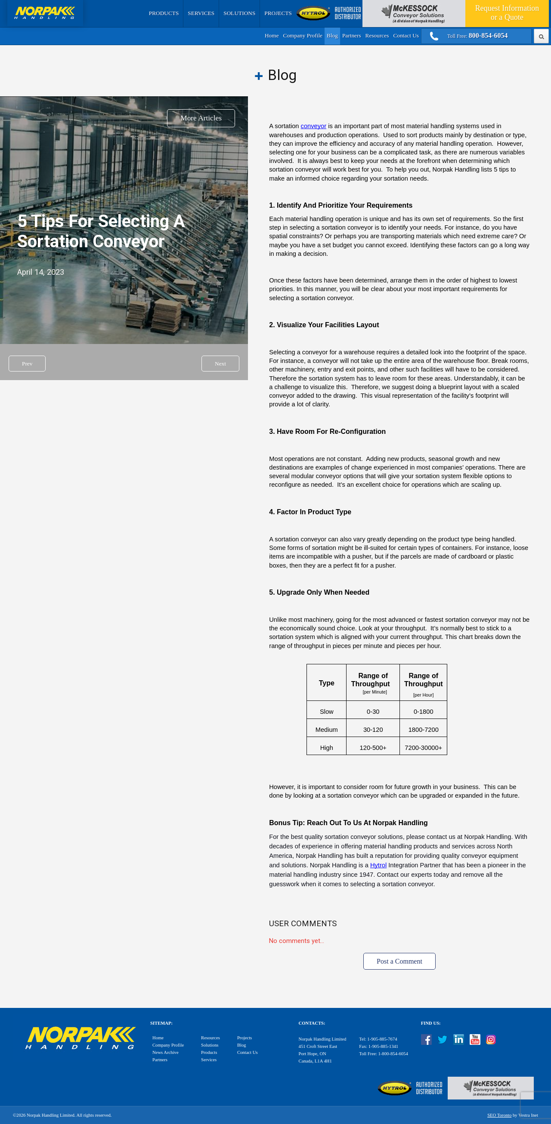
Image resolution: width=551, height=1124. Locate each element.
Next (220, 363)
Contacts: (312, 1023)
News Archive (165, 1052)
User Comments (303, 923)
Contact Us (406, 35)
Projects (278, 13)
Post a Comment (399, 961)
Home (272, 35)
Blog (332, 35)
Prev (27, 363)
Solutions (239, 13)
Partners (351, 35)
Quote (507, 12)
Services (201, 13)
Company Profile (302, 35)
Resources (377, 35)
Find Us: (431, 1023)
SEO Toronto (499, 1115)
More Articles (201, 118)
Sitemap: (161, 1023)
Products (164, 13)
